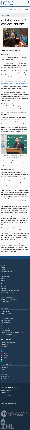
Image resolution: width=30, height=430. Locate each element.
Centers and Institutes (6, 329)
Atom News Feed (5, 361)
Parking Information (5, 276)
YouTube (4, 353)
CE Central (3, 265)
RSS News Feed (5, 359)
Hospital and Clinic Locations (7, 318)
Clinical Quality (4, 315)
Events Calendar (4, 344)
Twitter (3, 351)
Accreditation (4, 286)
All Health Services (5, 311)
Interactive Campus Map (6, 271)
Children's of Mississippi (6, 313)
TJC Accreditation (5, 376)
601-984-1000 (13, 401)
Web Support (4, 378)
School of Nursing (5, 303)
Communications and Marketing (8, 342)
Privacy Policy (4, 374)
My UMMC (3, 275)
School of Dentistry (5, 296)
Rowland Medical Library (6, 294)
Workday (3, 280)
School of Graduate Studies (7, 297)
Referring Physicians (5, 322)
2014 (22, 9)
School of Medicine (5, 301)
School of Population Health (7, 305)
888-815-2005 (14, 403)
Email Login (3, 267)
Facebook (4, 350)
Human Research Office (6, 330)
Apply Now (3, 288)
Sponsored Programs (6, 336)
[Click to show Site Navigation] (28, 2)
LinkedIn (4, 357)
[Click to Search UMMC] (25, 2)
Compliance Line (4, 367)
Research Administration (6, 334)
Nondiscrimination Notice (6, 373)
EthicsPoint (3, 369)
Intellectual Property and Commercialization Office (12, 332)
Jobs (2, 273)
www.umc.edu (4, 398)
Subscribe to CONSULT (6, 348)
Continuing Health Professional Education (10, 290)
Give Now (3, 269)
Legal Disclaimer (4, 371)
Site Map (3, 278)
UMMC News (4, 346)
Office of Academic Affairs (7, 292)
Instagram (4, 355)
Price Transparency (5, 320)
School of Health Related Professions (9, 299)
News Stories (9, 4)
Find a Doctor (4, 317)
